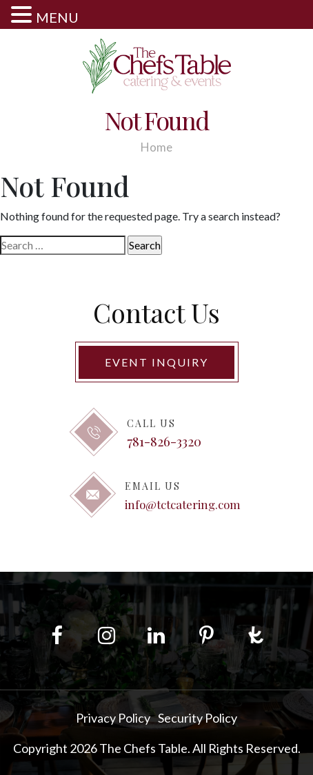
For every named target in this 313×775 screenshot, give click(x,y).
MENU (57, 17)
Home (156, 147)
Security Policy (197, 717)
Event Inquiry (156, 362)
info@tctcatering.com (183, 504)
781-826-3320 (164, 441)
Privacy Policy (113, 717)
